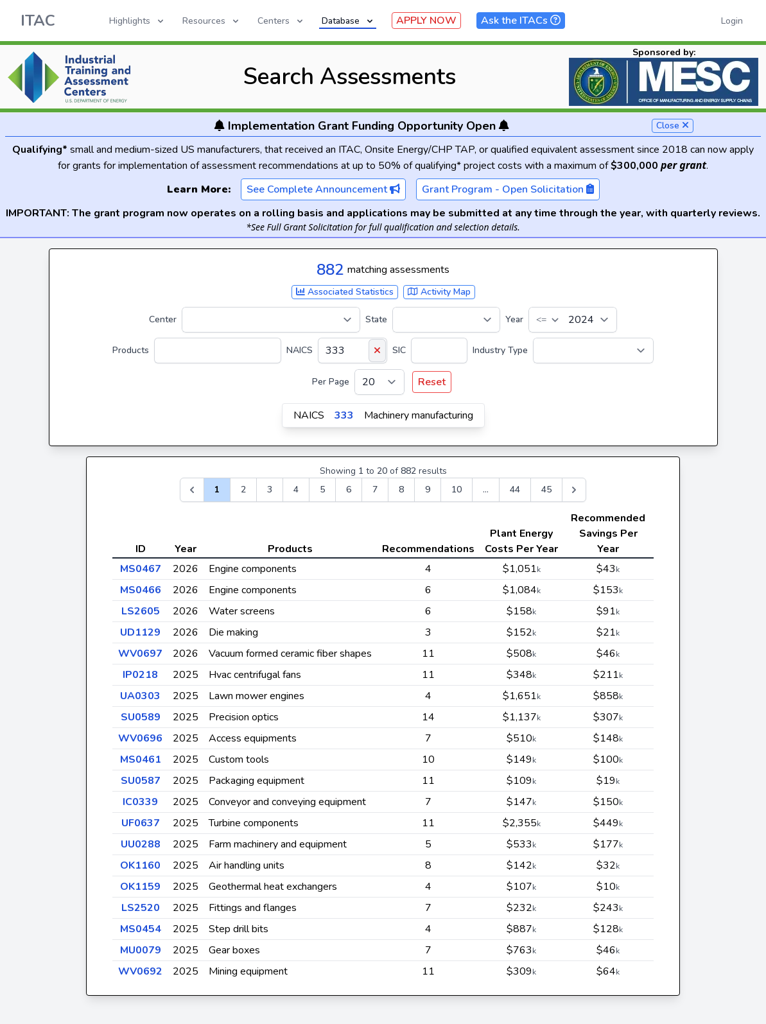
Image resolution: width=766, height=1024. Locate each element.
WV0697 (140, 654)
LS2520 (140, 908)
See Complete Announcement (323, 189)
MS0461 (140, 759)
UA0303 (140, 696)
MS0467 (140, 569)
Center (163, 319)
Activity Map (439, 292)
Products (130, 350)
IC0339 (140, 802)
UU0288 (141, 844)
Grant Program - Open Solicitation (508, 189)
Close (672, 125)
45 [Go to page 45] (546, 489)
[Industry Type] (593, 350)
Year (514, 319)
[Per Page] (379, 382)
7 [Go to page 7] (375, 489)
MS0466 (140, 590)
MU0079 (140, 950)
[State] (446, 320)
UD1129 (140, 632)
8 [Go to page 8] (401, 489)
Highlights (137, 21)
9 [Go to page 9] (427, 489)
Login (732, 21)
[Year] (572, 320)
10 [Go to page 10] (456, 489)
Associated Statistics (345, 292)
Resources (211, 21)
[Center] (271, 320)
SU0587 (141, 781)
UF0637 (140, 823)
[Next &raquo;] (574, 490)
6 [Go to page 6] (348, 489)
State (376, 319)
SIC (399, 350)
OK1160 (140, 865)
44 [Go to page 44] (515, 489)
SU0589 (141, 717)
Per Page (330, 382)
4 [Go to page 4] (296, 489)
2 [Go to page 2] (243, 489)
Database (348, 21)
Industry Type (500, 350)
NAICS (299, 350)
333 (344, 415)
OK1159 (140, 887)
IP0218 (140, 675)
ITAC (38, 20)
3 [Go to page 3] (269, 489)
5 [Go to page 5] (322, 489)
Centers (281, 21)
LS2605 (140, 611)
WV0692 (140, 971)
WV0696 (140, 738)
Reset (432, 382)
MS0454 (140, 929)
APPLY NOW (426, 20)
